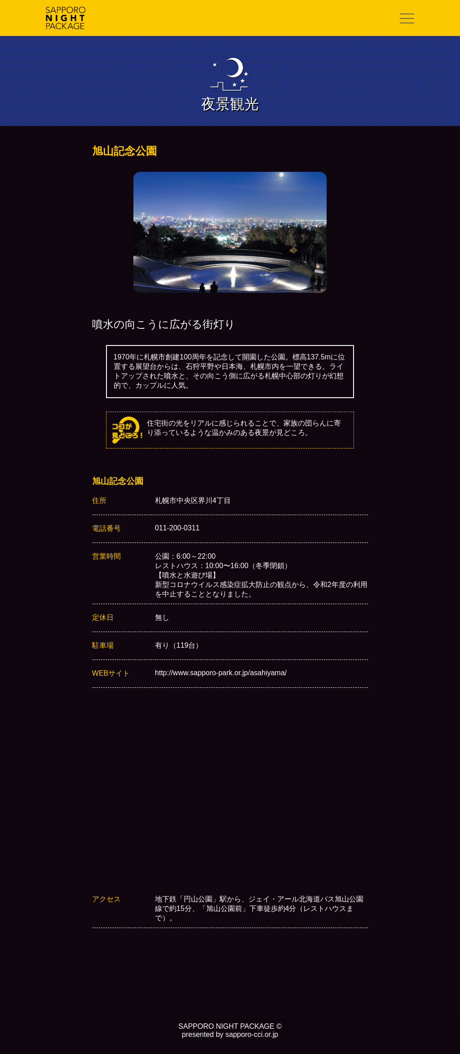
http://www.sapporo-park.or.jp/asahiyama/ (221, 673)
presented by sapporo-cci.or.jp (230, 1034)
